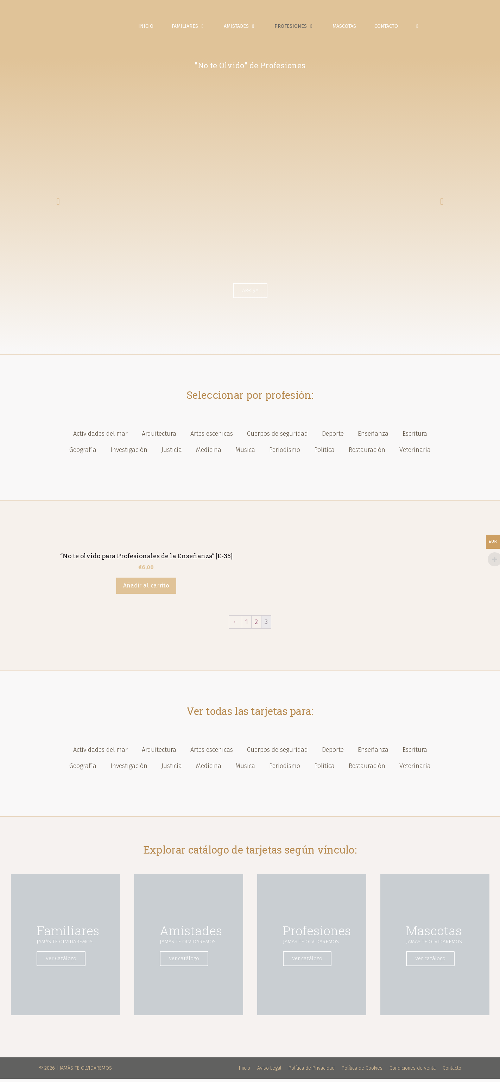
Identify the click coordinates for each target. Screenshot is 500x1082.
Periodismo (284, 453)
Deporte (333, 437)
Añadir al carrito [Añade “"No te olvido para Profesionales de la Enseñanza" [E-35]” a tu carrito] (146, 589)
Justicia (172, 453)
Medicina (208, 453)
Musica (245, 453)
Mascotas (346, 28)
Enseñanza (373, 437)
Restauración (367, 453)
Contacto (388, 28)
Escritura (415, 437)
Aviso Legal (269, 1071)
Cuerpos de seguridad (277, 437)
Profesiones (300, 28)
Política (324, 453)
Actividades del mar (100, 437)
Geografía (82, 453)
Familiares (194, 28)
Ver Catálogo (63, 961)
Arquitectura (159, 437)
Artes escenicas (211, 437)
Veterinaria (415, 453)
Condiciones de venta (413, 1071)
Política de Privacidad (312, 1071)
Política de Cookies (362, 1071)
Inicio (147, 28)
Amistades (246, 28)
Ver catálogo (186, 961)
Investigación (128, 453)
